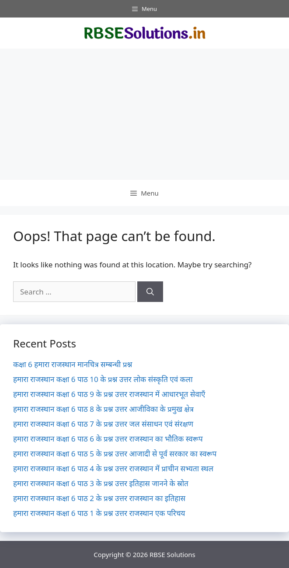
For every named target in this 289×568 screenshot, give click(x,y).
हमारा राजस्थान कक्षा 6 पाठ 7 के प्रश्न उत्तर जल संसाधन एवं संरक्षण (103, 424)
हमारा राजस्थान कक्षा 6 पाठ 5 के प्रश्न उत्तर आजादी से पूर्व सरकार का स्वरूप (114, 454)
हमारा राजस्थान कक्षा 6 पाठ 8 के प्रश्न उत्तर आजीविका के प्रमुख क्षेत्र (103, 409)
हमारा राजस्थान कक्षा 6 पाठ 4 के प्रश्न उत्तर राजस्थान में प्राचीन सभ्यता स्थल (113, 468)
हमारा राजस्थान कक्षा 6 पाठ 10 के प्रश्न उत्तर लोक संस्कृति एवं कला (103, 379)
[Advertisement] (144, 114)
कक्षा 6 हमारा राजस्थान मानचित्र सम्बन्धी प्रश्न (72, 364)
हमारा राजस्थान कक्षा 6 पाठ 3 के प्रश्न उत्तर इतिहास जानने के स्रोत (100, 483)
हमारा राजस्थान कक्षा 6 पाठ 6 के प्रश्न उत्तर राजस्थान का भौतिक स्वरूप (108, 439)
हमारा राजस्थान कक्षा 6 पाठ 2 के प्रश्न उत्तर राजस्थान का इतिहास (99, 498)
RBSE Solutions (172, 554)
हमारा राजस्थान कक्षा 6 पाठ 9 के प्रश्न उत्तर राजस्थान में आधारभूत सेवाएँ (109, 394)
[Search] (150, 291)
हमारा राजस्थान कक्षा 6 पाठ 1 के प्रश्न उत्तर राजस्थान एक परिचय (99, 513)
